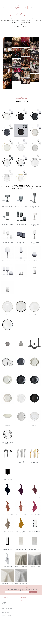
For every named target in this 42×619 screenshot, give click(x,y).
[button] (7, 7)
